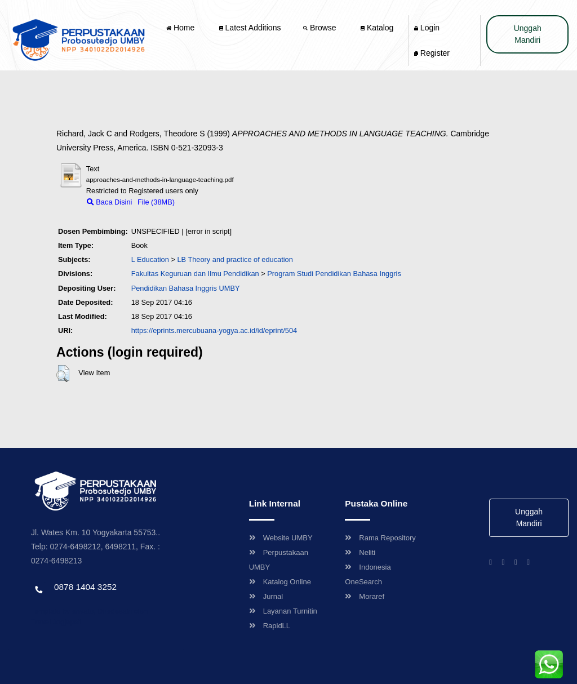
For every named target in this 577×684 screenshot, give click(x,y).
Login (427, 27)
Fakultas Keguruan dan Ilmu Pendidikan (195, 273)
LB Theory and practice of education (234, 259)
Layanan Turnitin (283, 611)
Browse (320, 27)
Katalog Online (280, 582)
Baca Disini (109, 202)
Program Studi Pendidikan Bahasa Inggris (334, 273)
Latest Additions (250, 27)
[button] (62, 373)
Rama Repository (380, 538)
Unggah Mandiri (528, 34)
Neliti (360, 552)
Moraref (364, 596)
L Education (150, 259)
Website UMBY (281, 538)
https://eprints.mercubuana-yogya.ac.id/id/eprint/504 (214, 330)
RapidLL (269, 625)
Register (432, 52)
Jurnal (266, 596)
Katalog (377, 27)
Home (181, 27)
